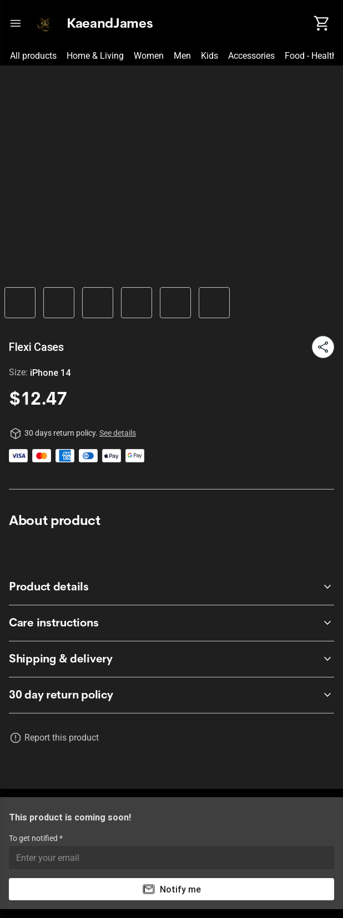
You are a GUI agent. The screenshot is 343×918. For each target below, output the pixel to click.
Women (149, 55)
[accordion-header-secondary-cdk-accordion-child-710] (171, 623)
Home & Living (95, 55)
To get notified (34, 838)
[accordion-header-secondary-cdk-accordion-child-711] (171, 659)
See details (117, 433)
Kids (209, 55)
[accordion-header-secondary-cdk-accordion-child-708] (171, 695)
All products (33, 55)
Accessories (251, 55)
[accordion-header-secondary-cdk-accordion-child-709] (171, 587)
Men (182, 55)
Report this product (61, 737)
